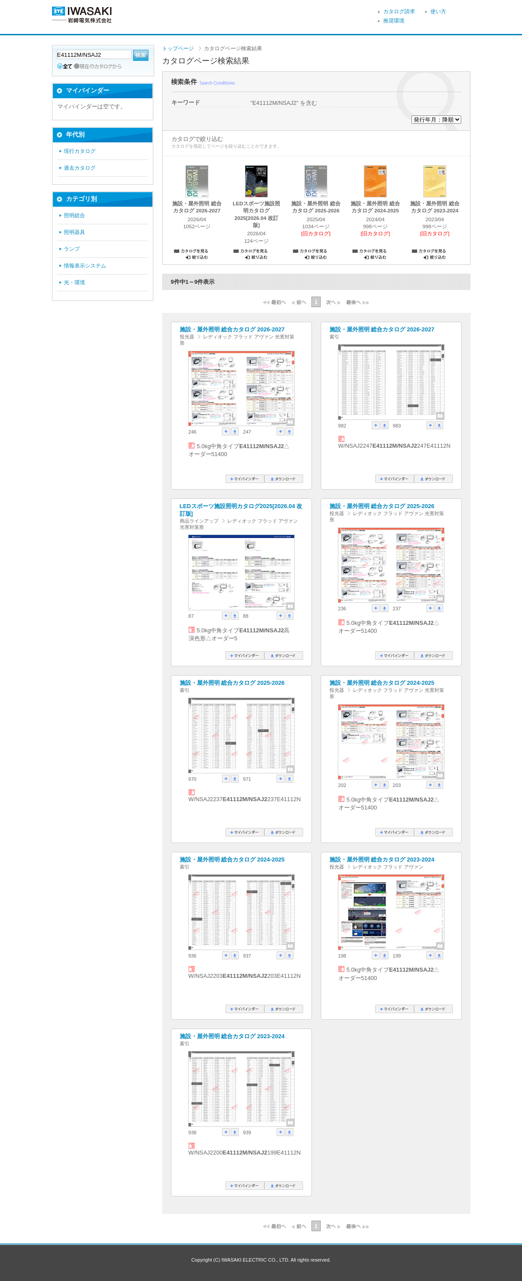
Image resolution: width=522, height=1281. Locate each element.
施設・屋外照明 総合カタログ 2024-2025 (381, 682)
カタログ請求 (399, 11)
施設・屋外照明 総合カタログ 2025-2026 (381, 506)
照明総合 (74, 215)
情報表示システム (85, 266)
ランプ (72, 249)
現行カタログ (80, 151)
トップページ (178, 48)
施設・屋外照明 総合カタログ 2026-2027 (232, 329)
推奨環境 (393, 21)
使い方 (438, 11)
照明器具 (74, 232)
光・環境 (74, 282)
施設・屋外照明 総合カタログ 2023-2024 (381, 859)
